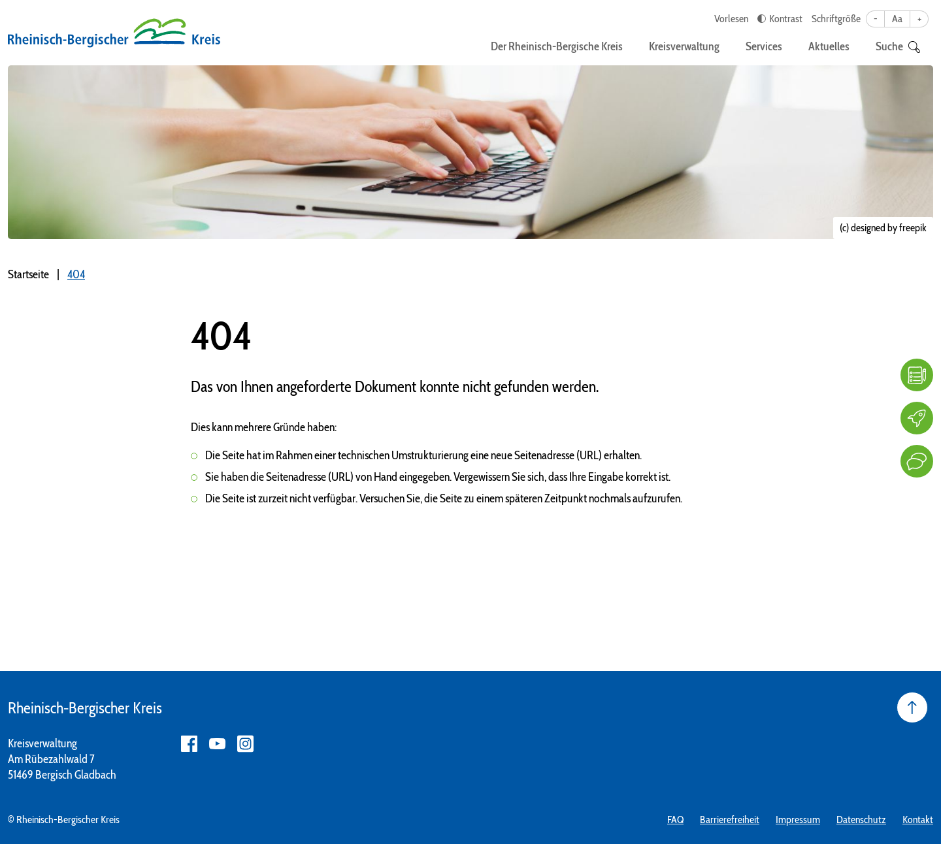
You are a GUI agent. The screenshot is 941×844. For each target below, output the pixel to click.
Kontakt (917, 819)
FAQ (675, 819)
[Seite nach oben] (912, 707)
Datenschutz (861, 819)
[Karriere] (916, 418)
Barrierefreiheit (729, 819)
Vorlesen (731, 18)
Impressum (798, 819)
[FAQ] (916, 375)
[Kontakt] (916, 461)
